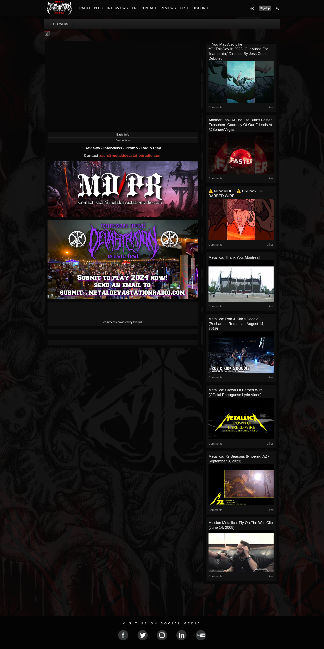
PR (134, 8)
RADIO (84, 8)
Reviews (93, 148)
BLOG (98, 8)
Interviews (113, 148)
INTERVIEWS (117, 8)
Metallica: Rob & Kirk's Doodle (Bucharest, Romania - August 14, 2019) (236, 324)
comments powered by (122, 322)
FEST (184, 8)
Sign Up (265, 8)
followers (59, 24)
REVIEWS (168, 8)
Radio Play (151, 148)
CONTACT (148, 8)
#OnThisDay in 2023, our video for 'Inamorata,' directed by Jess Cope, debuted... (238, 54)
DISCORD (200, 8)
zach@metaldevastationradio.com (130, 155)
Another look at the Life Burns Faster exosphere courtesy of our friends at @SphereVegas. (240, 125)
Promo (132, 148)
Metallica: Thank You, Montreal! (234, 257)
